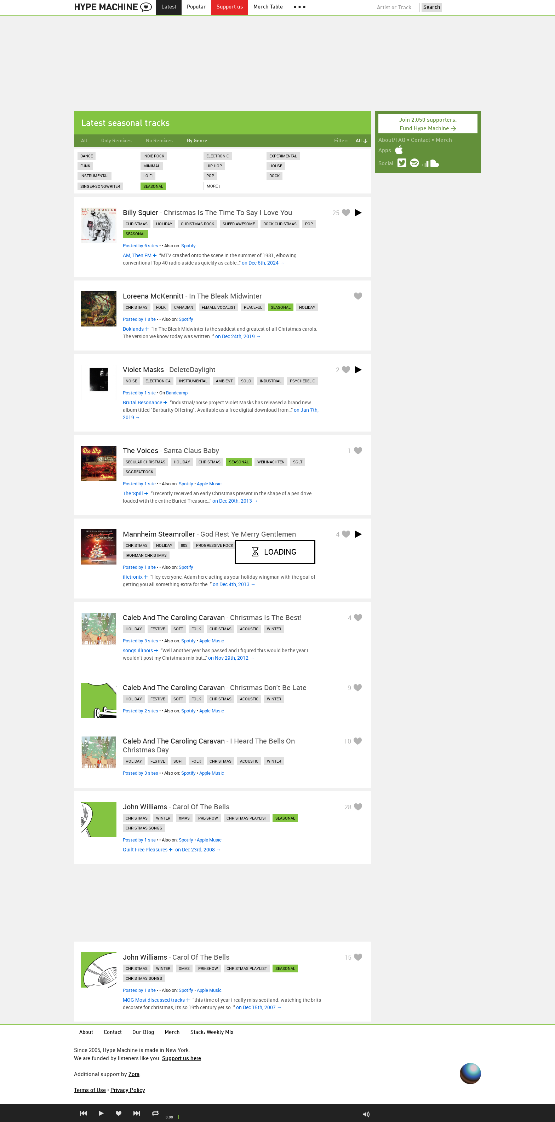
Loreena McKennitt (153, 296)
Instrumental (94, 175)
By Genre (197, 140)
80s (184, 545)
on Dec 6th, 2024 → (263, 262)
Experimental (283, 155)
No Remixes (159, 140)
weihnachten (271, 461)
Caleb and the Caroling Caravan (174, 617)
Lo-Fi (148, 175)
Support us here (181, 1058)
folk (161, 307)
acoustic (249, 628)
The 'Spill (133, 493)
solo (246, 380)
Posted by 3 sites (140, 640)
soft (178, 628)
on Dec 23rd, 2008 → (198, 849)
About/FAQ (391, 140)
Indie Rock (153, 155)
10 (347, 741)
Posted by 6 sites (140, 245)
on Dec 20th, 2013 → (235, 500)
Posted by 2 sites (140, 710)
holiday (164, 223)
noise (131, 380)
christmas (137, 223)
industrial (270, 380)
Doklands (133, 328)
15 (347, 957)
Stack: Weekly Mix (212, 1032)
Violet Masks (143, 369)
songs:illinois (138, 650)
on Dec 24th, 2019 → (238, 336)
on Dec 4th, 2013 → (234, 584)
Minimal (151, 165)
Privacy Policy (127, 1089)
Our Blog (143, 1032)
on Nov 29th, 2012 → (231, 657)
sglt (297, 461)
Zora (133, 1073)
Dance (86, 155)
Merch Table (268, 7)
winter (274, 628)
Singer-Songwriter (100, 186)
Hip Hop (214, 165)
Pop (210, 175)
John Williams (145, 806)
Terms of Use (90, 1089)
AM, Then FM (137, 255)
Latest (168, 7)
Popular (196, 7)
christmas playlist (247, 818)
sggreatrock (139, 471)
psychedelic (302, 380)
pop (309, 223)
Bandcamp (177, 392)
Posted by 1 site (139, 319)
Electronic (217, 155)
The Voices (140, 450)
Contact (420, 140)
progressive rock (214, 545)
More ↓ (214, 186)
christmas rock (197, 223)
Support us (230, 7)
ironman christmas (146, 555)
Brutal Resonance (142, 402)
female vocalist (218, 307)
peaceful (253, 307)
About (86, 1032)
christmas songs (144, 828)
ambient (224, 380)
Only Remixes (116, 140)
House (275, 165)
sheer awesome (239, 223)
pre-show (208, 818)
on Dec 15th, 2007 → (259, 1007)
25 (335, 212)
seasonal (153, 186)
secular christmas (145, 461)
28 (347, 807)
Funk (85, 165)
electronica (158, 380)
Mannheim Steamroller (159, 534)
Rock (274, 175)
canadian (183, 307)
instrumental (193, 380)
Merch (444, 140)
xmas (184, 818)
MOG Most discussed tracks (154, 999)
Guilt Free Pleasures (145, 849)
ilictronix (133, 576)
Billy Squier (140, 212)
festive (157, 628)
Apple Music (209, 483)
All (84, 140)
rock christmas (280, 223)
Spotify (188, 245)
